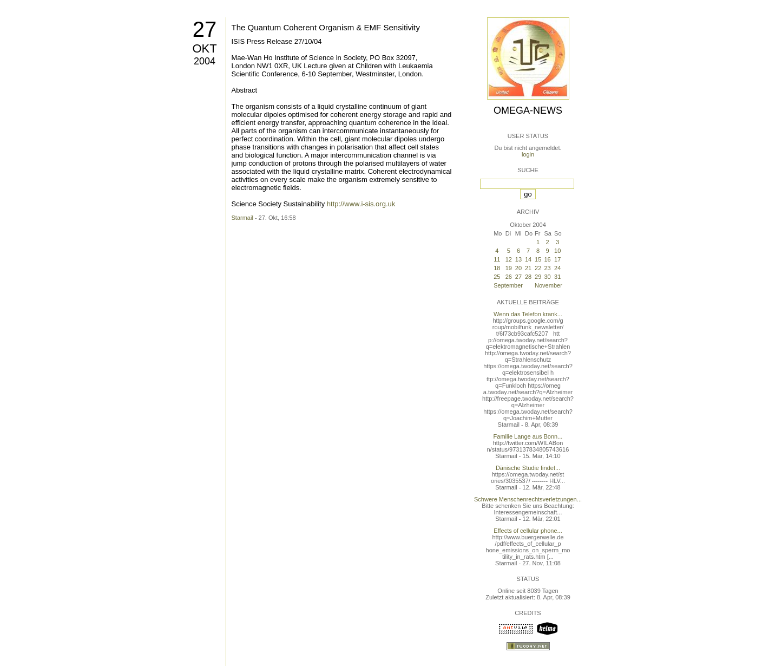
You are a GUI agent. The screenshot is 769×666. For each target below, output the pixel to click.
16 (547, 259)
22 (538, 268)
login (528, 154)
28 (528, 276)
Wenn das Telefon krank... (528, 314)
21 (528, 268)
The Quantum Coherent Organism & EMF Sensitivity (326, 27)
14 (528, 259)
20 (518, 268)
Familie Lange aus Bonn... (528, 436)
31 (557, 276)
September (508, 285)
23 (547, 268)
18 (497, 268)
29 (538, 276)
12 (508, 259)
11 (497, 259)
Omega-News (528, 110)
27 (205, 29)
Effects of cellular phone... (528, 530)
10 (557, 250)
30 (547, 276)
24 (557, 268)
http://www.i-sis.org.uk (361, 204)
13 (518, 259)
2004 (204, 61)
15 (538, 259)
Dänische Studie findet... (528, 468)
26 (508, 276)
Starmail (242, 217)
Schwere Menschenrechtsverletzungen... (528, 499)
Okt (204, 48)
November (548, 285)
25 (497, 276)
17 (557, 259)
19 (508, 268)
